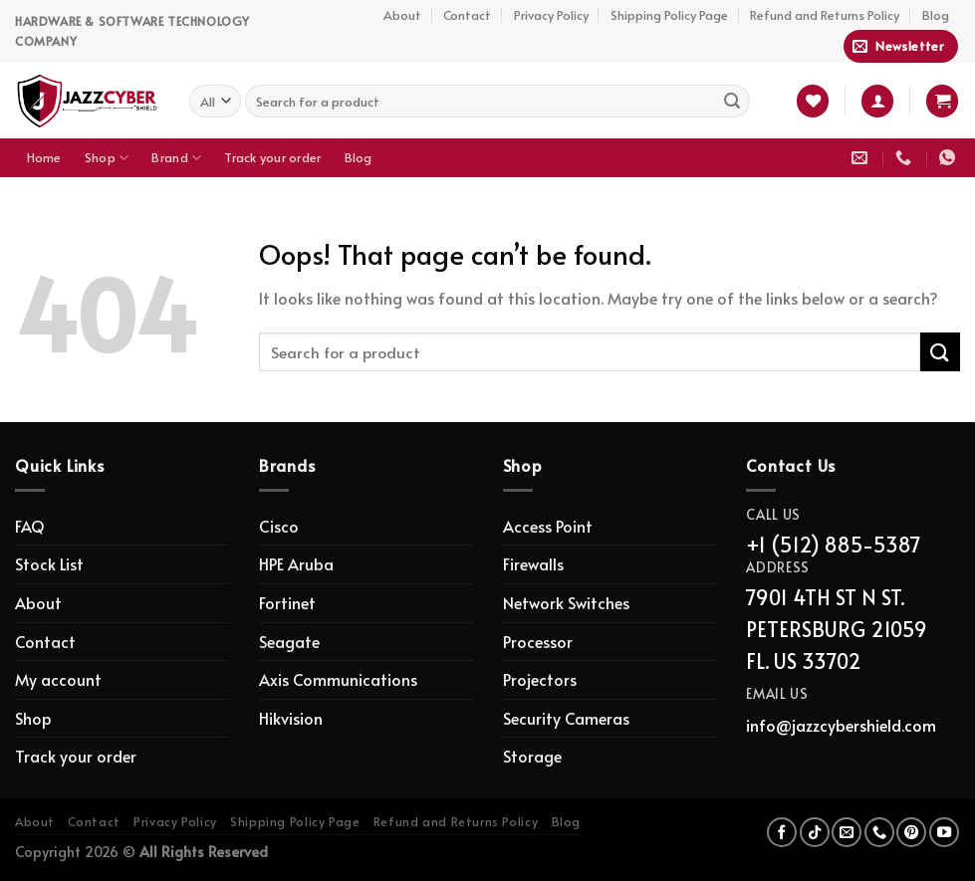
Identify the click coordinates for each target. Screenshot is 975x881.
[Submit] (732, 100)
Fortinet (287, 602)
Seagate (289, 641)
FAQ (30, 526)
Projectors (540, 679)
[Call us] (879, 832)
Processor (538, 641)
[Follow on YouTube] (944, 832)
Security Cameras (566, 718)
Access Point (548, 526)
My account (58, 679)
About (402, 15)
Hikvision (291, 718)
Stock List (49, 563)
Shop (106, 157)
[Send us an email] (846, 832)
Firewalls (533, 563)
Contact (467, 15)
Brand (176, 157)
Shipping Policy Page (669, 15)
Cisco (279, 526)
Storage (532, 756)
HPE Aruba (296, 563)
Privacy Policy (551, 15)
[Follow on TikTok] (815, 832)
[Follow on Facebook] (782, 832)
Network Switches (566, 602)
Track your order (272, 157)
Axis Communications (338, 679)
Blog (935, 15)
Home (44, 157)
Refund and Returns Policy (824, 15)
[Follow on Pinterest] (911, 832)
